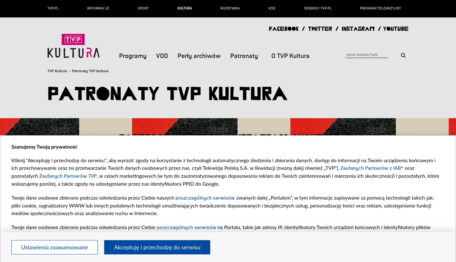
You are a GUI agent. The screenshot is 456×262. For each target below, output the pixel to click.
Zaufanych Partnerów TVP (68, 176)
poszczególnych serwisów (205, 198)
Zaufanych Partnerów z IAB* (371, 168)
